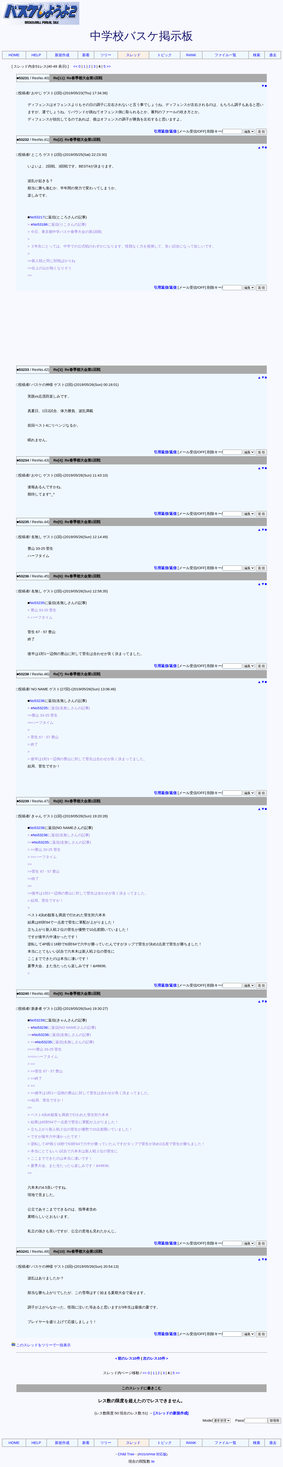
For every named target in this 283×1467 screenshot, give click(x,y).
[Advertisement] (141, 328)
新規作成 (62, 55)
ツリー (105, 55)
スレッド (133, 55)
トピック (164, 55)
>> (108, 66)
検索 (256, 55)
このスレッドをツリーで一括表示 (41, 1345)
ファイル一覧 (225, 55)
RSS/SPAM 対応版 (152, 1454)
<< (75, 66)
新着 (85, 55)
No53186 (40, 224)
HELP (36, 55)
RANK (191, 55)
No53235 (37, 603)
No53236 (37, 701)
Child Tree (126, 1454)
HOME (13, 55)
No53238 (37, 828)
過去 (272, 55)
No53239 (37, 1020)
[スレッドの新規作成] (171, 1413)
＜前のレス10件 (127, 1358)
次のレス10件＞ (156, 1358)
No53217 (37, 217)
